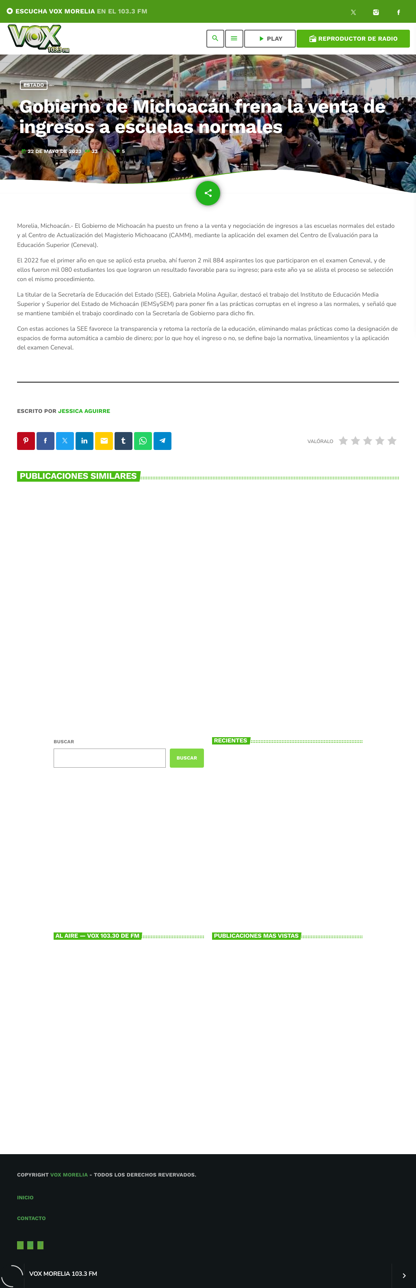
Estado (34, 85)
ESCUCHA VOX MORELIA (76, 11)
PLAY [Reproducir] (270, 39)
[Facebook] (398, 13)
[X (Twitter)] (353, 13)
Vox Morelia (69, 1175)
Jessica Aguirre (84, 411)
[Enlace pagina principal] (38, 38)
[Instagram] (376, 13)
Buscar (64, 741)
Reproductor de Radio (353, 39)
